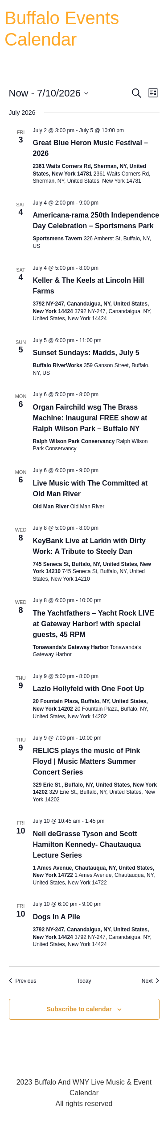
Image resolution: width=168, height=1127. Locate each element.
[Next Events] (151, 981)
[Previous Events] (23, 981)
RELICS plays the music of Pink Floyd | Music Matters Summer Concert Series (86, 761)
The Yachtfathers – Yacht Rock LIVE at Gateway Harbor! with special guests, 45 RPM (93, 623)
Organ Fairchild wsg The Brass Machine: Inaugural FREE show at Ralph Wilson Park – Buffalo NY (90, 417)
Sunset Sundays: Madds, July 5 (86, 352)
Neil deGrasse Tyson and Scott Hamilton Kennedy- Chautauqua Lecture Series (87, 844)
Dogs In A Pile (56, 917)
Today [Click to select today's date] (84, 981)
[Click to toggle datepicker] (48, 93)
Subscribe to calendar (78, 1009)
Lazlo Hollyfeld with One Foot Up (88, 688)
